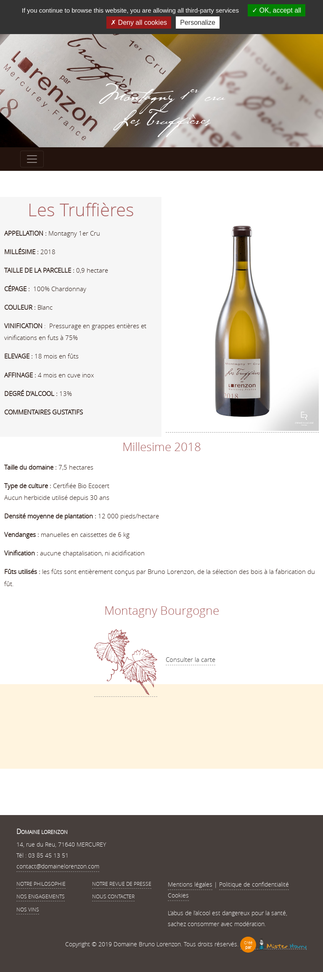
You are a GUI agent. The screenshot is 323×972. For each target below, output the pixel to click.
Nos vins (27, 909)
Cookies (178, 895)
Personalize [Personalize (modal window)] (197, 22)
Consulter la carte (190, 659)
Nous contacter (113, 896)
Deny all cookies (139, 22)
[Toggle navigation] (32, 159)
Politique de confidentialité (254, 884)
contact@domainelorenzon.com (57, 866)
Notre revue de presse (121, 883)
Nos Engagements (40, 896)
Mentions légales (190, 884)
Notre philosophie (41, 883)
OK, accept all (276, 10)
